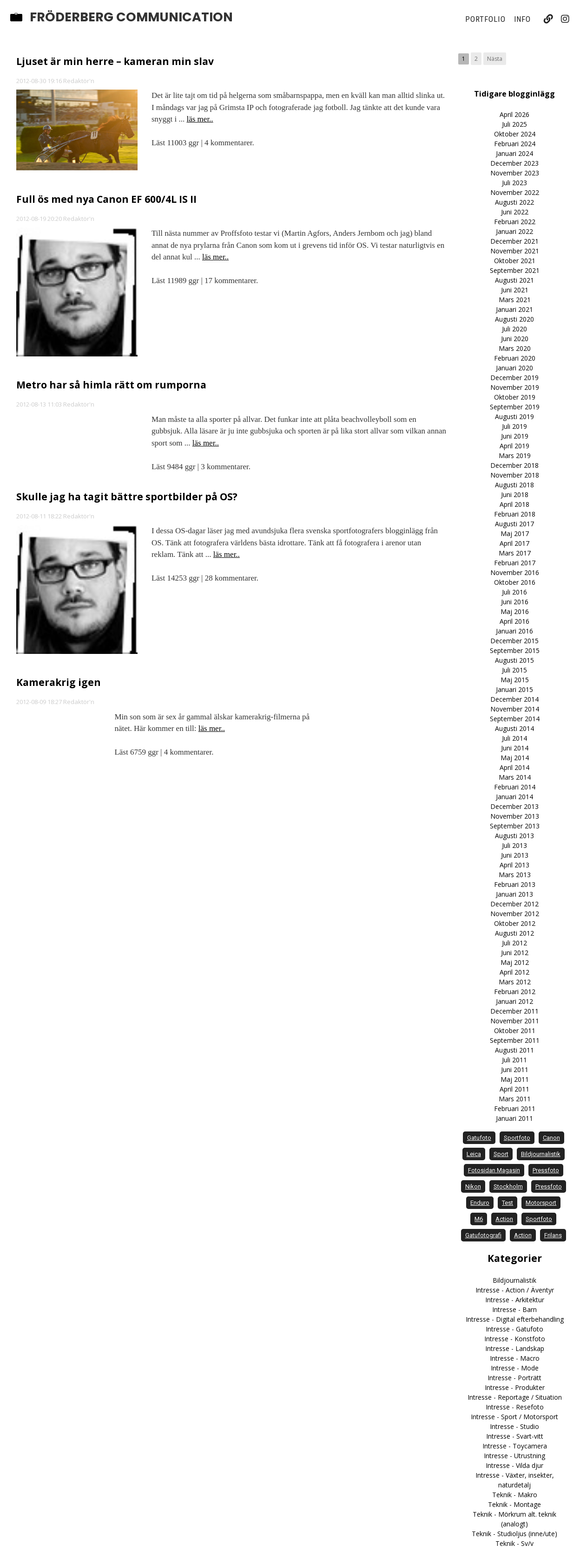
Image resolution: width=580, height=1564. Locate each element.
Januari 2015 (514, 689)
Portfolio (485, 19)
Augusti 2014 (514, 728)
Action (523, 1235)
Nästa (494, 59)
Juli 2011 (514, 1059)
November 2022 (514, 192)
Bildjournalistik (514, 1280)
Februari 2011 (514, 1108)
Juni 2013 (514, 855)
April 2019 (514, 445)
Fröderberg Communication (131, 17)
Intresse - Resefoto (515, 1406)
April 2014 (514, 767)
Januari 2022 (514, 231)
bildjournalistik (540, 1153)
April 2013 (514, 864)
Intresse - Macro (515, 1358)
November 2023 (514, 172)
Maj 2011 (515, 1079)
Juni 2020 (514, 338)
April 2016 (514, 621)
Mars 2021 (515, 299)
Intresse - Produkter (515, 1387)
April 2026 (514, 114)
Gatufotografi (483, 1235)
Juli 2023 (514, 182)
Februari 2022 (514, 221)
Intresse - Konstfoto (514, 1338)
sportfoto (517, 1137)
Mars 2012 (515, 981)
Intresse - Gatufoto (514, 1329)
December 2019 (514, 377)
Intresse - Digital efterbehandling (515, 1319)
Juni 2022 (514, 211)
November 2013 (514, 816)
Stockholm (508, 1186)
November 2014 (514, 708)
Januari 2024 (514, 153)
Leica (474, 1153)
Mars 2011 (515, 1098)
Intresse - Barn (514, 1309)
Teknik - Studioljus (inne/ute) (514, 1533)
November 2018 (514, 475)
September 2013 (515, 825)
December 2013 (514, 806)
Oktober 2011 (514, 1030)
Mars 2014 (515, 777)
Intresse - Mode (515, 1368)
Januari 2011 (514, 1118)
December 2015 (514, 640)
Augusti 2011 (514, 1050)
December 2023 (514, 163)
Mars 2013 (515, 874)
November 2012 (514, 913)
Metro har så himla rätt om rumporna (111, 384)
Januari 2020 (514, 367)
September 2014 (515, 718)
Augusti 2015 (514, 660)
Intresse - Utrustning (514, 1455)
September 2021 (515, 270)
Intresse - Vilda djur (514, 1465)
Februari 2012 (514, 991)
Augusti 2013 (514, 835)
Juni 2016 (514, 601)
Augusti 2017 (514, 523)
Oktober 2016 (514, 582)
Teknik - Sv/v (514, 1543)
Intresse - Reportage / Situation (515, 1397)
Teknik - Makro (514, 1494)
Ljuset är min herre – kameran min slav (115, 61)
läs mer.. (199, 119)
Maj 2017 (515, 533)
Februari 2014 (514, 786)
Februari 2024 (514, 143)
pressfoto (546, 1170)
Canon (551, 1137)
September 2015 (515, 650)
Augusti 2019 (514, 416)
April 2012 (514, 972)
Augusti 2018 (514, 484)
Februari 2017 (514, 562)
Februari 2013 (514, 884)
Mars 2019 (515, 455)
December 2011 (514, 1011)
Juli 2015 (514, 670)
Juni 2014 (514, 747)
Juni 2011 (514, 1069)
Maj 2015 (515, 679)
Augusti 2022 (514, 202)
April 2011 (514, 1089)
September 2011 (515, 1040)
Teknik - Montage (514, 1504)
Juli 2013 (514, 845)
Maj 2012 (515, 962)
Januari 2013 (514, 894)
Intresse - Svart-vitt (514, 1436)
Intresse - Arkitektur (514, 1299)
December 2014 (514, 699)
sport (501, 1153)
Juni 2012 (514, 952)
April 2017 (514, 543)
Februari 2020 (514, 358)
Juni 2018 (514, 494)
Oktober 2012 (514, 923)
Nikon (473, 1186)
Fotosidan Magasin (494, 1170)
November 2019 (514, 387)
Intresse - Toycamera (514, 1445)
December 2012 (514, 903)
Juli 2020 (514, 328)
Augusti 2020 (514, 319)
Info (522, 19)
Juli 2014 (514, 738)
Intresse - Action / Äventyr (514, 1290)
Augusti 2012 (514, 933)
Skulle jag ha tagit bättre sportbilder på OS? (126, 496)
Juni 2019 (514, 436)
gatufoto (479, 1137)
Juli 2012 (514, 942)
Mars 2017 (515, 553)
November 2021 (514, 250)
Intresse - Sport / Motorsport (514, 1416)
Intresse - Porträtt (514, 1377)
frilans (553, 1235)
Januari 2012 (514, 1001)
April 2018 (514, 504)
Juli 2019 (514, 426)
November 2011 (514, 1020)
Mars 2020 (515, 348)
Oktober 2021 (514, 260)
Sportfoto (539, 1218)
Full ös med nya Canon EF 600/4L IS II (106, 199)
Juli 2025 (514, 124)
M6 (479, 1218)
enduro (479, 1202)
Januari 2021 (514, 309)
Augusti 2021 (514, 280)
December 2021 (514, 241)
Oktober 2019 (514, 397)
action (504, 1218)
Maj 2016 (515, 611)
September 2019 (515, 406)
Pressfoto (548, 1186)
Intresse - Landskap (514, 1348)
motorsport (541, 1202)
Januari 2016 (514, 631)
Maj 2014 (515, 757)
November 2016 (514, 572)
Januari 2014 (514, 796)
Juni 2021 (514, 289)
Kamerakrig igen (58, 682)
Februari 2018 (514, 514)
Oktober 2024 (514, 133)
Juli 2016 (514, 592)
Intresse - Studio (514, 1426)
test (507, 1202)
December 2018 (514, 465)
